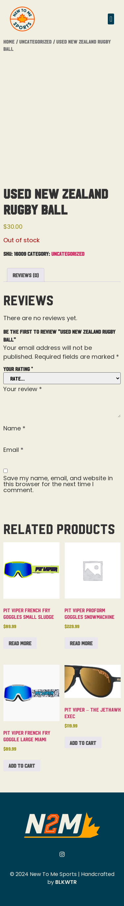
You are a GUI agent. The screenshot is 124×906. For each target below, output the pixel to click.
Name (14, 428)
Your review (22, 389)
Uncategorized (35, 41)
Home (9, 41)
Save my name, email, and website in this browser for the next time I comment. (58, 484)
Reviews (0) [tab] (26, 275)
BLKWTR (66, 882)
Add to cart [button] (22, 765)
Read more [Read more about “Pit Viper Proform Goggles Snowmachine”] (81, 643)
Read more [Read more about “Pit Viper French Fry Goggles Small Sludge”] (20, 643)
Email (13, 450)
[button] (111, 19)
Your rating (18, 368)
